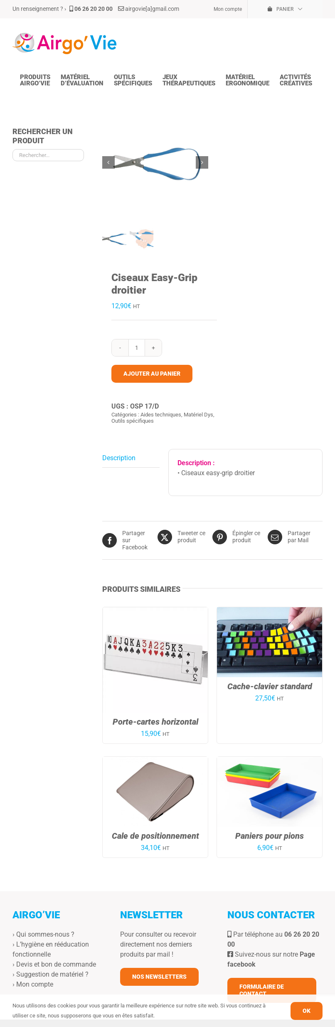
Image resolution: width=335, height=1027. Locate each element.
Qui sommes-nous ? (45, 934)
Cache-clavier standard (269, 686)
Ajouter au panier (151, 372)
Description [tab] (118, 457)
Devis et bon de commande (56, 964)
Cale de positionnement (155, 835)
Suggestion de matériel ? (52, 974)
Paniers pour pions (269, 835)
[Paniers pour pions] (269, 761)
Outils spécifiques (132, 420)
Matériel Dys (198, 414)
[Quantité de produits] (136, 347)
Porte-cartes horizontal (155, 721)
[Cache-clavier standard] (269, 612)
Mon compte (34, 984)
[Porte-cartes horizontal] (155, 612)
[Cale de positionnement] (155, 761)
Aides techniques (160, 414)
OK (306, 1010)
